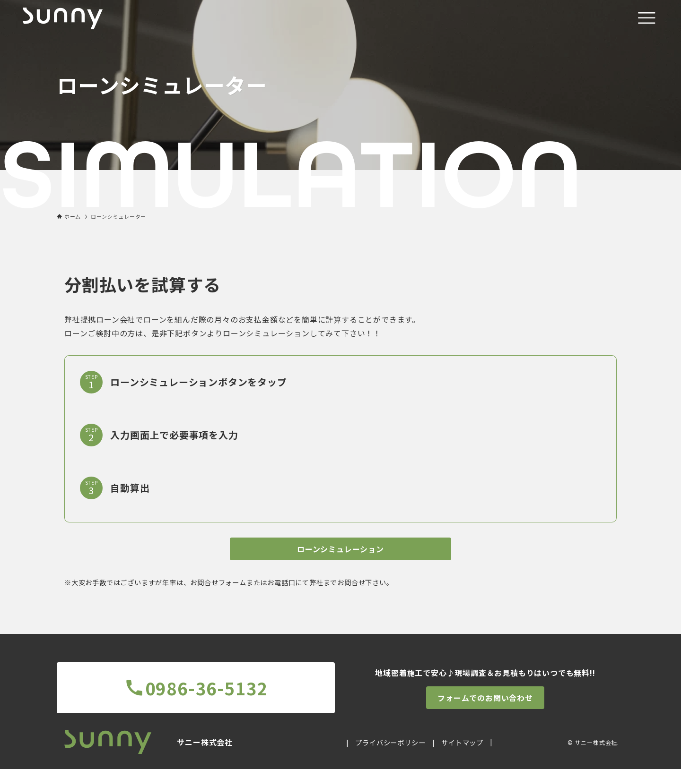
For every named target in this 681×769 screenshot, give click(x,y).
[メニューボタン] (646, 18)
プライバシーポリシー (390, 742)
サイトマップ (462, 742)
